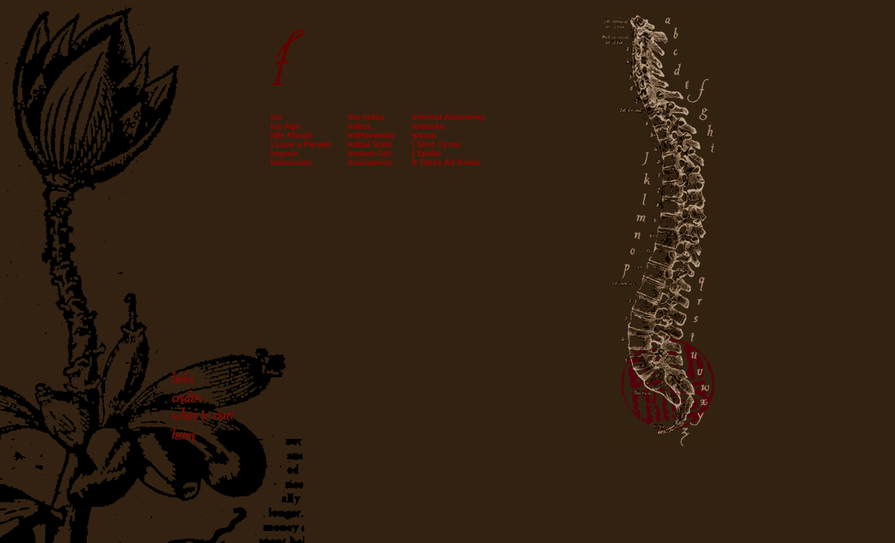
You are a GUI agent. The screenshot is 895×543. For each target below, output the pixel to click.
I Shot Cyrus (436, 144)
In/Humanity (372, 135)
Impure (284, 153)
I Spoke (426, 153)
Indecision (290, 162)
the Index (366, 116)
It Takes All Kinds (446, 162)
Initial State (370, 144)
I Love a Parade (300, 144)
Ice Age (285, 125)
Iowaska (428, 125)
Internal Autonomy (448, 116)
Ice (276, 116)
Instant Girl (370, 153)
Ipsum (424, 135)
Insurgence (370, 162)
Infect (359, 125)
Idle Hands (291, 135)
